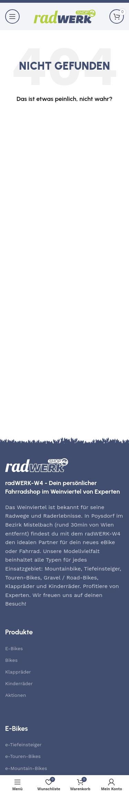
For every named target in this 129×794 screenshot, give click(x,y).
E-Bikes (14, 648)
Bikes (11, 660)
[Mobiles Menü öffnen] (12, 16)
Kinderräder (19, 683)
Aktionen (15, 695)
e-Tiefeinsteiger (23, 744)
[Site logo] (65, 16)
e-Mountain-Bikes (26, 768)
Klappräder (18, 672)
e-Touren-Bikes (23, 756)
